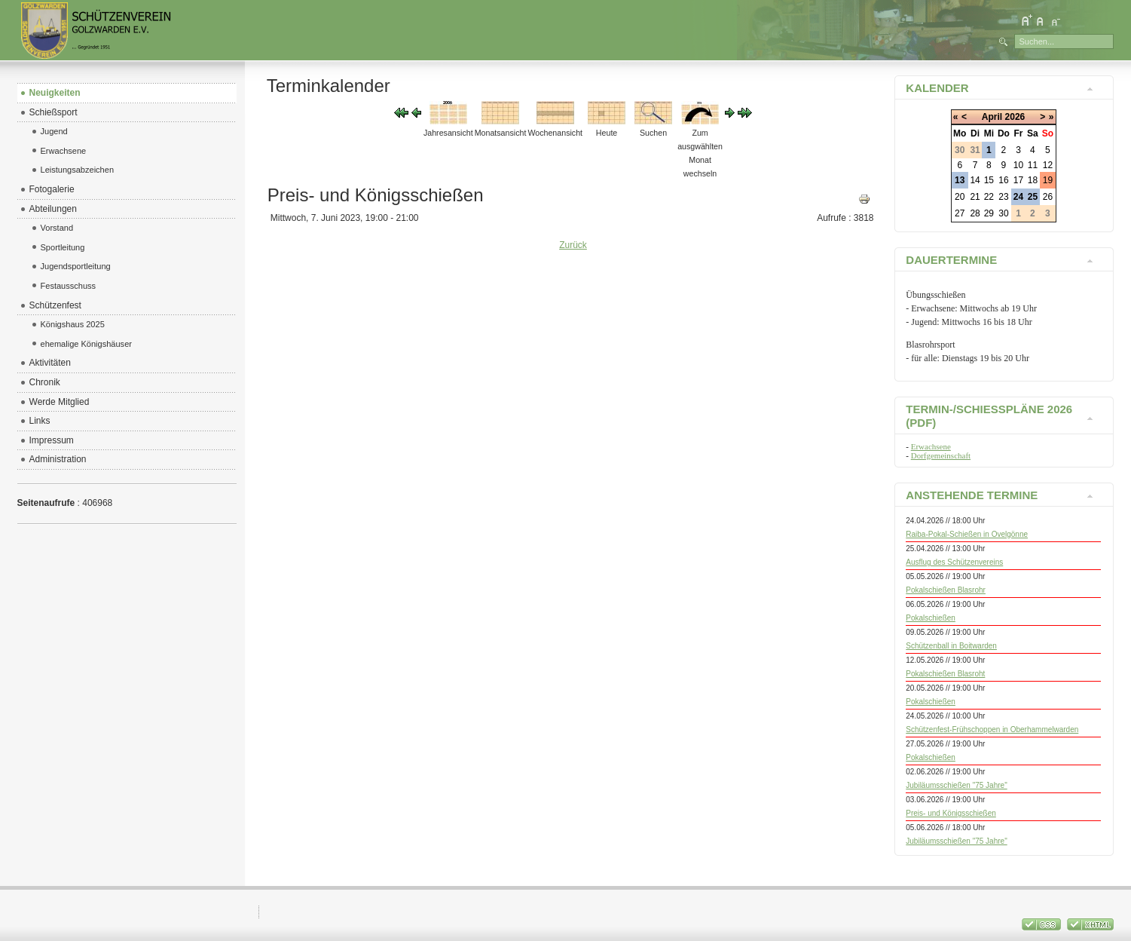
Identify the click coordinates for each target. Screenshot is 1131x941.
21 (975, 197)
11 (1033, 165)
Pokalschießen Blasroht (945, 674)
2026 (1015, 117)
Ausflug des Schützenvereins (954, 562)
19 (1048, 180)
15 (989, 180)
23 (1003, 197)
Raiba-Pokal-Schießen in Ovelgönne (967, 534)
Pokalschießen (930, 618)
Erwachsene (931, 446)
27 (959, 213)
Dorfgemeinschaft (941, 455)
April (992, 117)
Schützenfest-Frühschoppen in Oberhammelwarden (992, 729)
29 (989, 213)
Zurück (573, 245)
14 (975, 180)
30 (1003, 213)
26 (1048, 197)
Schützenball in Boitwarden (951, 646)
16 (1003, 180)
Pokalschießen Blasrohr (946, 590)
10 (1018, 165)
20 (959, 197)
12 (1048, 165)
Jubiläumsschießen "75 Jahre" (956, 785)
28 (975, 213)
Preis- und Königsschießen (951, 813)
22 (989, 197)
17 (1018, 180)
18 (1033, 180)
